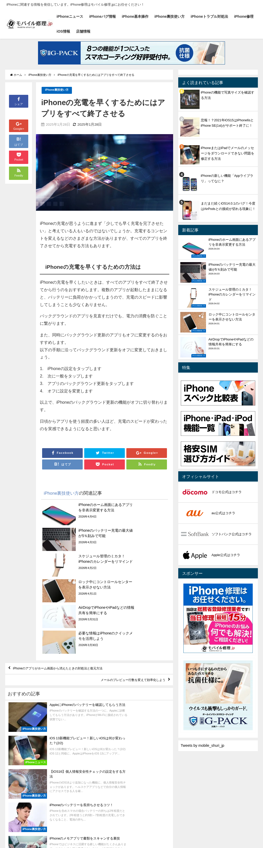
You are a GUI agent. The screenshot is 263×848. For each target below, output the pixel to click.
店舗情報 (83, 31)
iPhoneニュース (70, 16)
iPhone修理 (243, 16)
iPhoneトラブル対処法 (209, 16)
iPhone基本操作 (135, 16)
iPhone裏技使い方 (169, 16)
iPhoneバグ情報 (102, 16)
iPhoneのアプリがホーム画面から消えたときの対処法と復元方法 (74, 608)
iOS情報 (63, 31)
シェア (18, 101)
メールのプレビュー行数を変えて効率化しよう (120, 623)
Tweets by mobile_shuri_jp (202, 745)
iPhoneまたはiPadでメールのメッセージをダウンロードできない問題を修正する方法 (227, 153)
